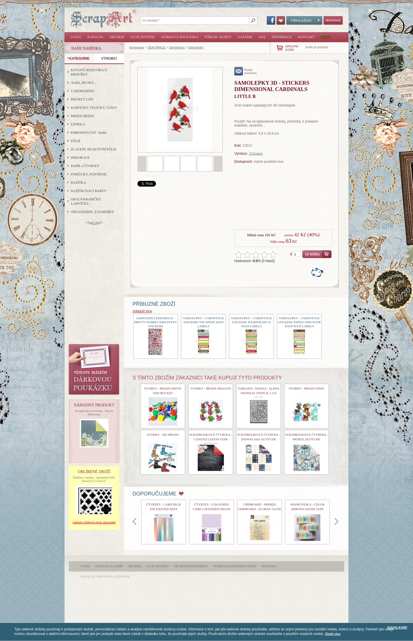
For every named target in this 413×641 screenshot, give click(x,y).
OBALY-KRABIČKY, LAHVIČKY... (86, 201)
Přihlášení (304, 20)
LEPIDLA (78, 124)
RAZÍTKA (78, 183)
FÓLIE (76, 141)
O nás (76, 37)
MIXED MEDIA (82, 116)
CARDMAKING (83, 91)
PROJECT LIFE (82, 99)
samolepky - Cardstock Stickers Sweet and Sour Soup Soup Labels (299, 322)
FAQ (262, 37)
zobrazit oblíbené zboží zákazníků (94, 522)
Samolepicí (177, 47)
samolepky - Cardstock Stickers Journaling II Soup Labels (251, 322)
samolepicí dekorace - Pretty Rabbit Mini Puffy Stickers (155, 322)
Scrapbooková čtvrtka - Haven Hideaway (94, 412)
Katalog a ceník (109, 566)
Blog (325, 37)
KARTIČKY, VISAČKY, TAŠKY (94, 108)
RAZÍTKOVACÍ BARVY (89, 191)
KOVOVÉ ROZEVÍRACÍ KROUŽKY (89, 72)
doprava (336, 521)
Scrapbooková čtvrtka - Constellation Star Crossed (210, 439)
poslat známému (245, 71)
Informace (282, 37)
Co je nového (142, 37)
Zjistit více (332, 634)
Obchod (117, 37)
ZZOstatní (256, 153)
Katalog (95, 37)
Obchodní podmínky (191, 566)
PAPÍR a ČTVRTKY (85, 166)
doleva (134, 521)
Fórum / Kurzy (217, 37)
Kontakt (306, 37)
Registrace (333, 20)
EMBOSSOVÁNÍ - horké (88, 133)
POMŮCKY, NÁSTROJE (88, 174)
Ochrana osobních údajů (235, 566)
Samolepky (196, 47)
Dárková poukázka (179, 37)
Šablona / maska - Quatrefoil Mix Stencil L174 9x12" (94, 479)
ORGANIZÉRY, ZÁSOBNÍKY (92, 212)
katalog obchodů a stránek (105, 576)
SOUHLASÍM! (397, 627)
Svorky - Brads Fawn (306, 388)
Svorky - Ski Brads (163, 434)
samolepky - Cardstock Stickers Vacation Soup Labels (203, 322)
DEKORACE (157, 47)
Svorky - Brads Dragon (210, 388)
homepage (136, 47)
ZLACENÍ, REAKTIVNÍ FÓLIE (94, 149)
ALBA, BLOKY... (83, 83)
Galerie (245, 37)
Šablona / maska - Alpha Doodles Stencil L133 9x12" (258, 393)
